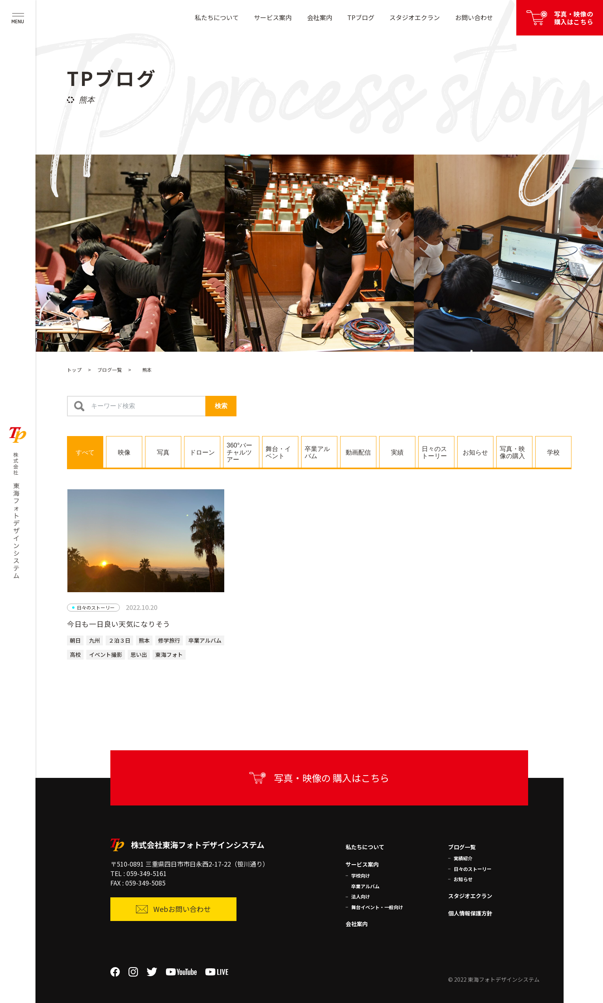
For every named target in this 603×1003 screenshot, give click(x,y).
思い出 (138, 654)
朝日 (75, 640)
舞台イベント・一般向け (377, 907)
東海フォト (169, 654)
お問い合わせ (474, 17)
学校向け (360, 875)
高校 (75, 654)
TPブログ (360, 17)
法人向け (360, 896)
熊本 (144, 640)
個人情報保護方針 (470, 913)
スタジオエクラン (414, 17)
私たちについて (217, 17)
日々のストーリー (472, 868)
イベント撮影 (105, 654)
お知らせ (463, 879)
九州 (94, 640)
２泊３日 (119, 640)
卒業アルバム (204, 640)
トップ (74, 369)
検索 (221, 406)
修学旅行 (169, 640)
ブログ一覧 (109, 369)
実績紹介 (463, 858)
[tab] (85, 452)
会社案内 (319, 17)
